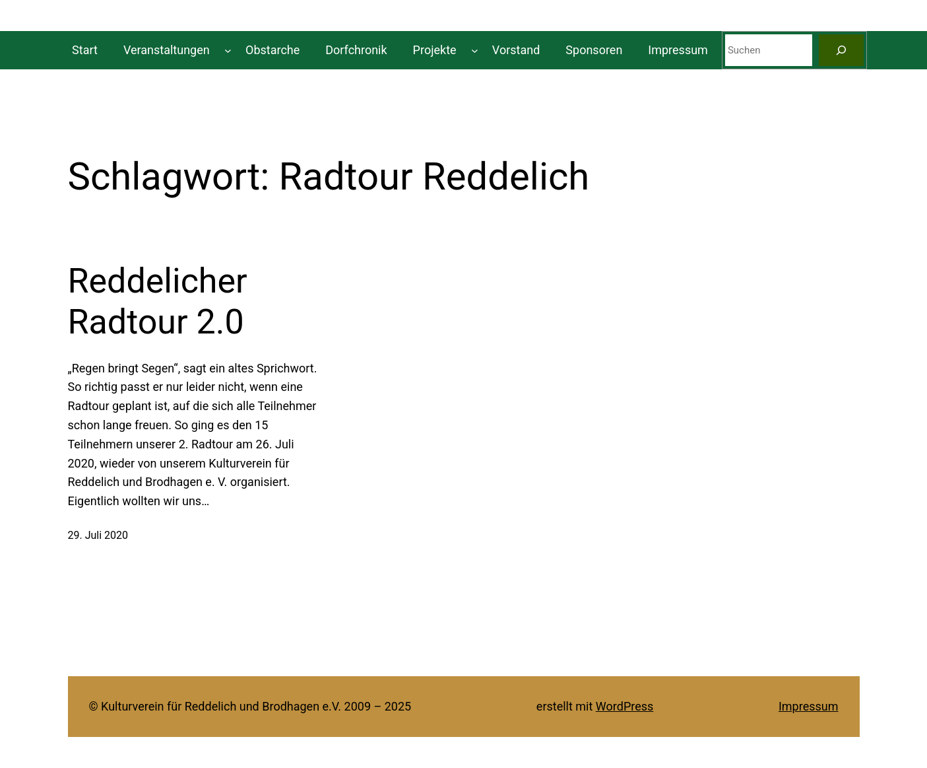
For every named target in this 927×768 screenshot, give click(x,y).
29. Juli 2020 (98, 535)
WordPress (624, 706)
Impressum (809, 706)
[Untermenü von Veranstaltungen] (228, 50)
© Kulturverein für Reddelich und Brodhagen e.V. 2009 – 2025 (250, 706)
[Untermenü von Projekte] (474, 50)
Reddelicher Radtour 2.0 (157, 301)
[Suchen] (841, 50)
